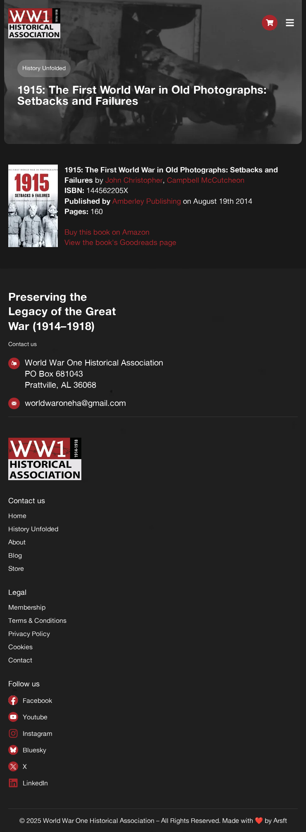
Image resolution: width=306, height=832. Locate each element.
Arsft (280, 820)
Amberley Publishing (146, 200)
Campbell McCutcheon (205, 179)
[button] (290, 23)
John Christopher (134, 179)
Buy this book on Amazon (106, 231)
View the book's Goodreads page (120, 242)
